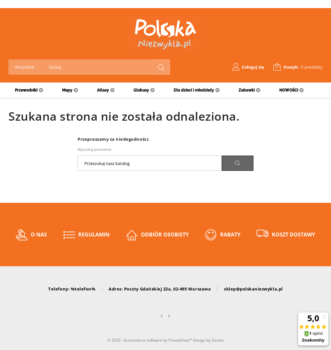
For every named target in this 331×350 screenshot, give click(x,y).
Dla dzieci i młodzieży (194, 90)
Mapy (67, 90)
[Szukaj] (150, 163)
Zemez (218, 340)
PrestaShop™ (180, 340)
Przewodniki (26, 90)
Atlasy (103, 90)
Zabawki (247, 90)
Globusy (141, 90)
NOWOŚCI (288, 90)
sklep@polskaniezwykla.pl (253, 289)
